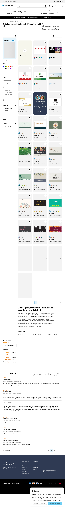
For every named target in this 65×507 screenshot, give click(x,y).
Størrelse (5, 72)
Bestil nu (49, 17)
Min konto (24, 463)
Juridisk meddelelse (14, 484)
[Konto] (59, 6)
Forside (9, 483)
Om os (34, 463)
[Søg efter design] (15, 36)
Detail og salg (19, 21)
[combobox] (31, 6)
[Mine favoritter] (55, 6)
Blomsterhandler (37, 334)
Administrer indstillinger (39, 503)
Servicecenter (25, 465)
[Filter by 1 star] (3, 362)
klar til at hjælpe (11, 467)
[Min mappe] (53, 6)
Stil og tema (5, 105)
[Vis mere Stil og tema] (4, 119)
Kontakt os (24, 467)
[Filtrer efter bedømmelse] (52, 374)
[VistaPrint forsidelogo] (8, 6)
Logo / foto (5, 123)
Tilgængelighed (25, 473)
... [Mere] (7, 21)
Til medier (35, 469)
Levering (24, 469)
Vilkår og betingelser (6, 484)
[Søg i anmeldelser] (39, 374)
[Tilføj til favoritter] (45, 42)
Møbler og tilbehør (52, 334)
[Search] (45, 374)
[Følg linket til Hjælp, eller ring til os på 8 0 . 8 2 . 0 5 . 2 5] (49, 6)
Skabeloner (12, 21)
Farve (4, 63)
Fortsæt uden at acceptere (56, 490)
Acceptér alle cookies (55, 503)
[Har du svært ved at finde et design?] (40, 103)
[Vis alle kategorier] (7, 80)
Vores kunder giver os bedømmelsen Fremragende (49, 471)
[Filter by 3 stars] (3, 357)
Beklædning (20, 334)
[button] (32, 302)
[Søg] (45, 6)
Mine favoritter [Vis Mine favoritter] (57, 36)
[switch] (60, 1)
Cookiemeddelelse (46, 500)
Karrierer (34, 465)
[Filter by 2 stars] (3, 359)
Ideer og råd (24, 471)
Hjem (4, 21)
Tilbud (63, 11)
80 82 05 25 (5, 483)
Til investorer (35, 467)
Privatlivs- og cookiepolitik (15, 483)
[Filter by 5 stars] (3, 352)
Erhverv (4, 77)
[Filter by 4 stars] (3, 354)
